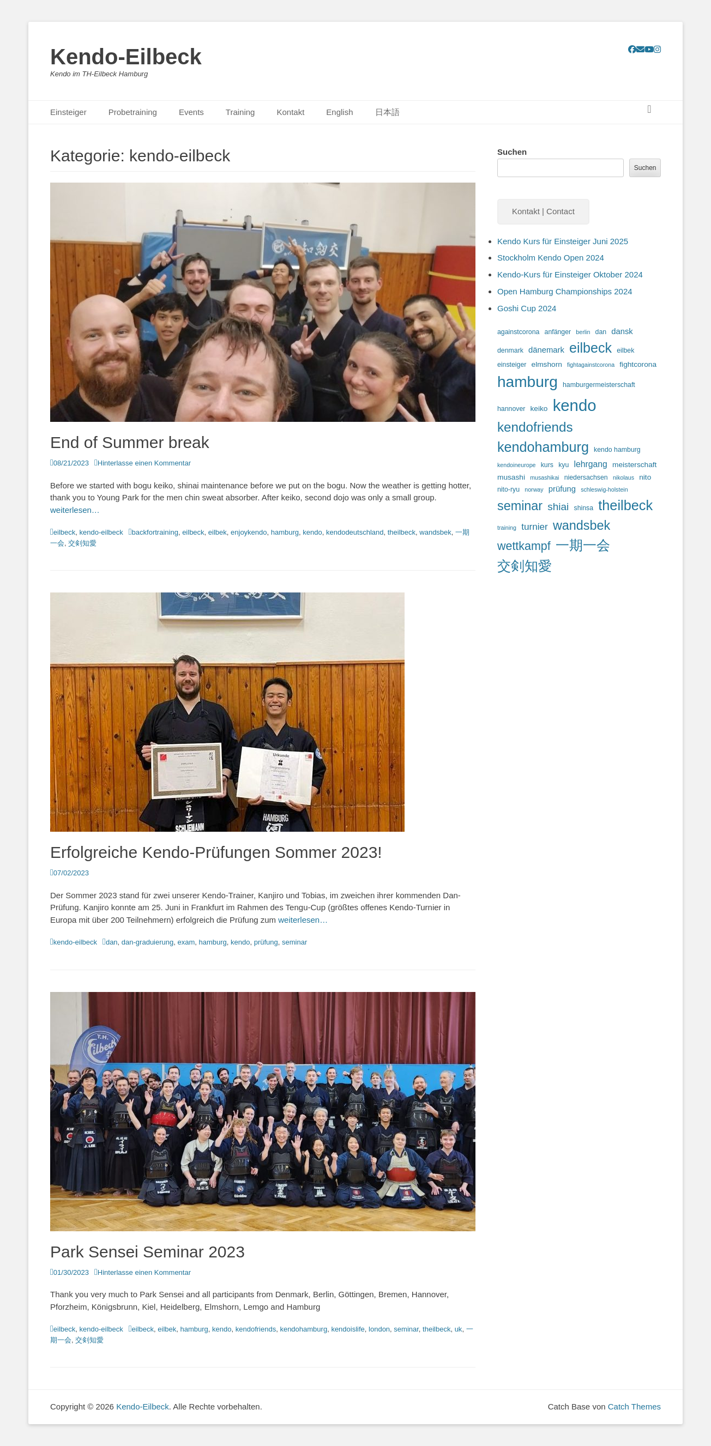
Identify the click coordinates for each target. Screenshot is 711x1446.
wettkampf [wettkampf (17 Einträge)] (524, 546)
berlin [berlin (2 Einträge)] (583, 332)
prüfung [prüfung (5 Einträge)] (562, 489)
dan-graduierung (147, 942)
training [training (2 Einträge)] (506, 527)
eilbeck (64, 532)
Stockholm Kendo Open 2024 (550, 257)
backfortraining (155, 532)
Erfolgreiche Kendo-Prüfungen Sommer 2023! (216, 852)
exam (186, 942)
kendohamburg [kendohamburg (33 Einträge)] (543, 447)
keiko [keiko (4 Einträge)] (539, 408)
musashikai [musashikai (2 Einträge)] (544, 477)
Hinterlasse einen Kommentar (144, 463)
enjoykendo (249, 532)
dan (112, 942)
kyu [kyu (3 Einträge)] (563, 465)
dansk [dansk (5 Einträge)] (622, 331)
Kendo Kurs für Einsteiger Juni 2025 (562, 241)
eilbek (217, 532)
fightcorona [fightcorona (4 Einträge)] (637, 364)
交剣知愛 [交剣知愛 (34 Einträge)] (524, 565)
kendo (312, 532)
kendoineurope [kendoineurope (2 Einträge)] (516, 465)
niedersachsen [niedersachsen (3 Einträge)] (586, 477)
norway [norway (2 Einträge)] (534, 489)
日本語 (387, 112)
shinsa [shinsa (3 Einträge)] (583, 508)
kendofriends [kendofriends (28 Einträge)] (535, 427)
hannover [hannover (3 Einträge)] (511, 409)
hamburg (285, 532)
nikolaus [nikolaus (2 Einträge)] (623, 477)
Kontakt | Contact (543, 211)
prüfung (266, 942)
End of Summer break (129, 442)
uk (458, 1329)
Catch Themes (634, 1406)
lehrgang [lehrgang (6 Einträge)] (590, 464)
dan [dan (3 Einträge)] (601, 332)
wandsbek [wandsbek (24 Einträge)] (581, 525)
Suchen (512, 151)
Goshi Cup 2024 (526, 308)
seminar (294, 942)
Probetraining (133, 112)
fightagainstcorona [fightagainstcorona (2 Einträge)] (590, 364)
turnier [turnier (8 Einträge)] (534, 526)
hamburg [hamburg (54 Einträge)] (527, 381)
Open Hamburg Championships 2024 (564, 291)
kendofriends (256, 1329)
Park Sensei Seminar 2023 (147, 1252)
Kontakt (290, 112)
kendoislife (347, 1329)
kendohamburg (303, 1329)
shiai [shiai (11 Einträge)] (558, 506)
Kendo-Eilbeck (126, 57)
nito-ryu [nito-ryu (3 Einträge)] (508, 489)
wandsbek (435, 532)
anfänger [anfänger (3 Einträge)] (558, 332)
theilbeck (401, 532)
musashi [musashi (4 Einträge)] (511, 477)
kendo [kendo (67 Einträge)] (574, 405)
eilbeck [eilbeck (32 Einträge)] (590, 347)
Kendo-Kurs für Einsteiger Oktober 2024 (570, 274)
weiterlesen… (75, 510)
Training (240, 112)
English (339, 112)
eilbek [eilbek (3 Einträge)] (625, 350)
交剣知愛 (82, 543)
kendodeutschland (355, 532)
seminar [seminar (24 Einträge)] (520, 506)
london (379, 1329)
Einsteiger (68, 112)
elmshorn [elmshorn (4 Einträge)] (547, 364)
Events (191, 112)
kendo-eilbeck (101, 532)
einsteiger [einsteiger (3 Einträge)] (511, 364)
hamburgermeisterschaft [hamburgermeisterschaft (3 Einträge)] (599, 385)
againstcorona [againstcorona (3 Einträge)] (518, 332)
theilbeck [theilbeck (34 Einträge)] (625, 505)
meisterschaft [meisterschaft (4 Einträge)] (634, 465)
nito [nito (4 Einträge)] (645, 477)
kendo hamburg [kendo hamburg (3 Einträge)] (617, 449)
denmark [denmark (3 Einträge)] (510, 350)
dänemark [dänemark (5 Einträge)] (546, 350)
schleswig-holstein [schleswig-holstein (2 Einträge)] (604, 489)
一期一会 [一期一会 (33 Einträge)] (583, 545)
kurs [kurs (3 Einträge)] (547, 465)
